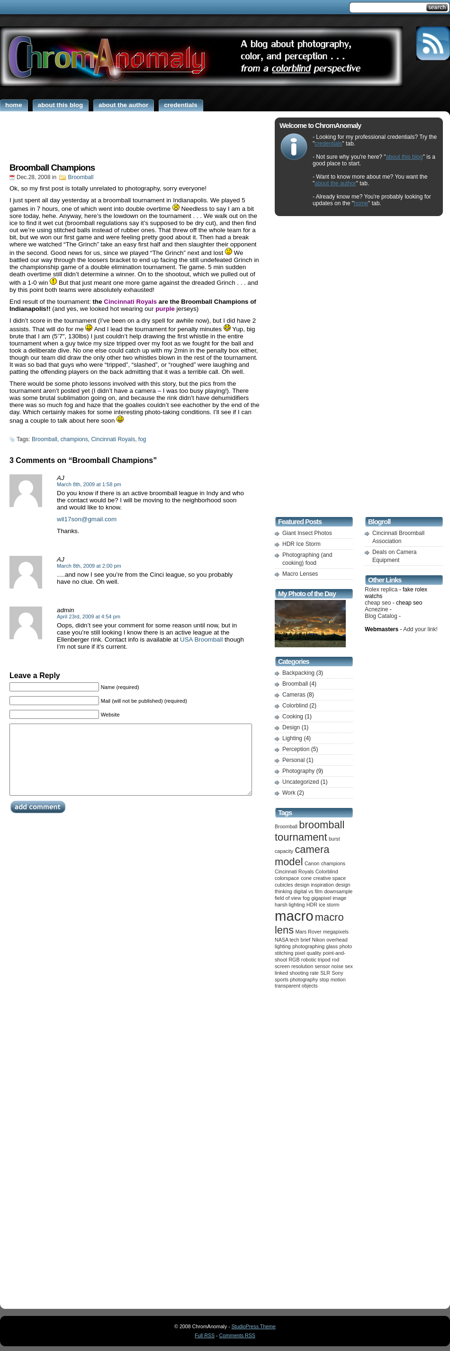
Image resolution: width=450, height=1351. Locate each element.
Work (289, 792)
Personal (293, 760)
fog (142, 439)
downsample (338, 891)
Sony (337, 973)
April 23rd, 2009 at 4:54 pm (88, 616)
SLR (325, 973)
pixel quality (308, 953)
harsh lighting (290, 904)
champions (74, 439)
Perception (295, 749)
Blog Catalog (381, 616)
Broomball (80, 177)
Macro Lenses (300, 574)
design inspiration (314, 885)
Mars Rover (308, 931)
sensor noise (329, 966)
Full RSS (205, 1335)
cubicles (284, 885)
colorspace (287, 878)
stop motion (333, 979)
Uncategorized (300, 782)
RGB (293, 959)
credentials (328, 143)
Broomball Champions (52, 167)
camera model (302, 855)
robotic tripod (316, 959)
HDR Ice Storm (301, 544)
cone (306, 878)
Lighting (292, 738)
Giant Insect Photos (307, 533)
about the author (335, 183)
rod (335, 959)
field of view (288, 898)
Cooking (292, 716)
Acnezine (376, 609)
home (361, 203)
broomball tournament (309, 831)
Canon (312, 863)
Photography (298, 771)
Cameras (294, 694)
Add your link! (420, 629)
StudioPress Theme (254, 1326)
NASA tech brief (292, 940)
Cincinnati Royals (113, 439)
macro (294, 916)
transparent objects (296, 985)
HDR (311, 904)
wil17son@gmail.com (87, 519)
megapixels (336, 931)
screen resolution (294, 966)
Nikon (318, 940)
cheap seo (378, 602)
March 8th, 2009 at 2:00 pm (89, 566)
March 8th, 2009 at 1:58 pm (89, 484)
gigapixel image (328, 898)
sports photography (296, 979)
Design (291, 727)
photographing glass (315, 946)
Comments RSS (237, 1335)
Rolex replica (381, 589)
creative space (329, 878)
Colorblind (295, 705)
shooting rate (304, 973)
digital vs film (308, 891)
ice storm (329, 904)
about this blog (404, 157)
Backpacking (298, 673)
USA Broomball (201, 639)
